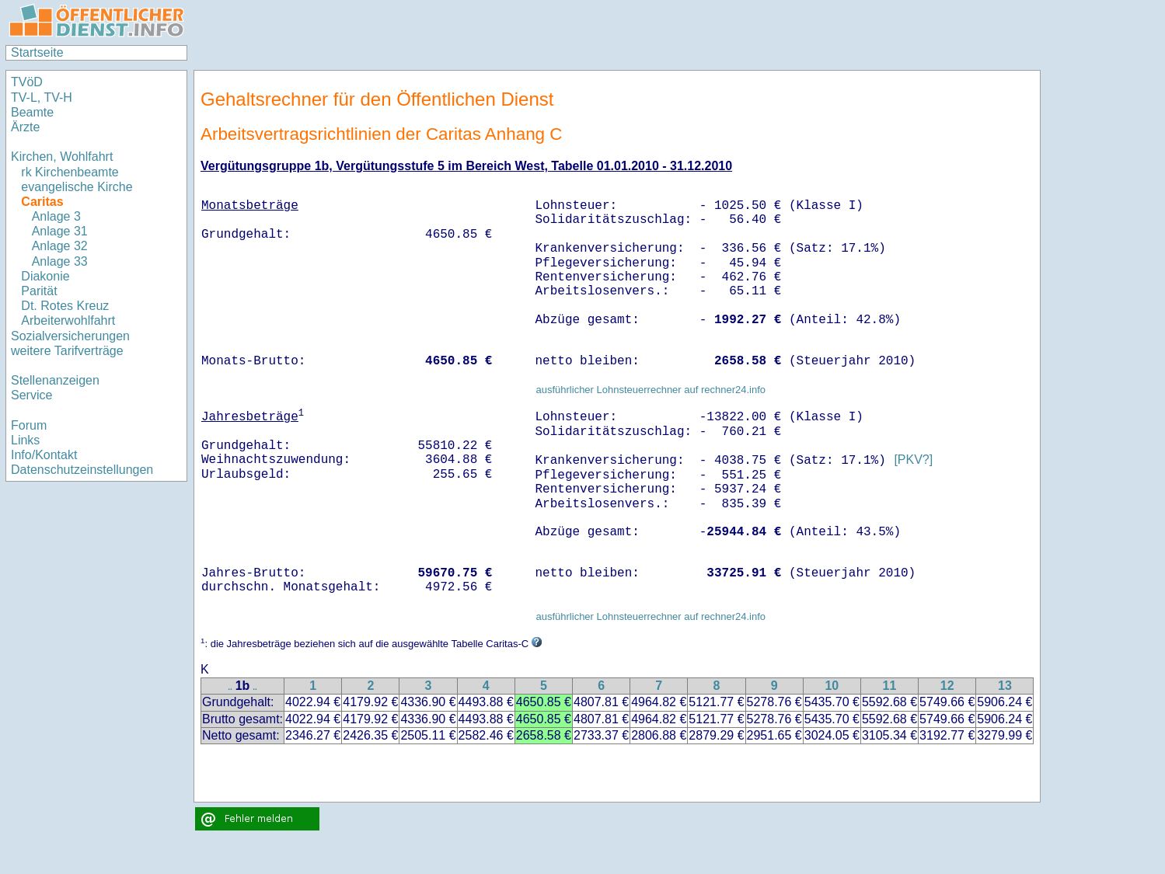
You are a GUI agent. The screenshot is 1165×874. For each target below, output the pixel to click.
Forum (29, 425)
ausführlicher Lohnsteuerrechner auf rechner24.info (650, 389)
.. (230, 687)
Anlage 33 (60, 261)
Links (25, 440)
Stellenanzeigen (55, 380)
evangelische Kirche (76, 186)
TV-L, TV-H (41, 97)
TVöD (27, 82)
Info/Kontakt (44, 454)
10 (832, 685)
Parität (39, 291)
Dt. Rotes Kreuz (65, 305)
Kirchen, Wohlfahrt (62, 156)
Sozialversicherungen (70, 336)
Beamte (32, 112)
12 (947, 685)
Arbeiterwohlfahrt (68, 320)
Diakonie (45, 276)
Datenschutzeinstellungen (82, 469)
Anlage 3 (56, 216)
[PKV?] (913, 460)
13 (1005, 685)
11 (890, 685)
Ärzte (25, 127)
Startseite (37, 52)
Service (31, 395)
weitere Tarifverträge (67, 350)
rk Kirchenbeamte (69, 172)
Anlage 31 (60, 231)
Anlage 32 (60, 245)
